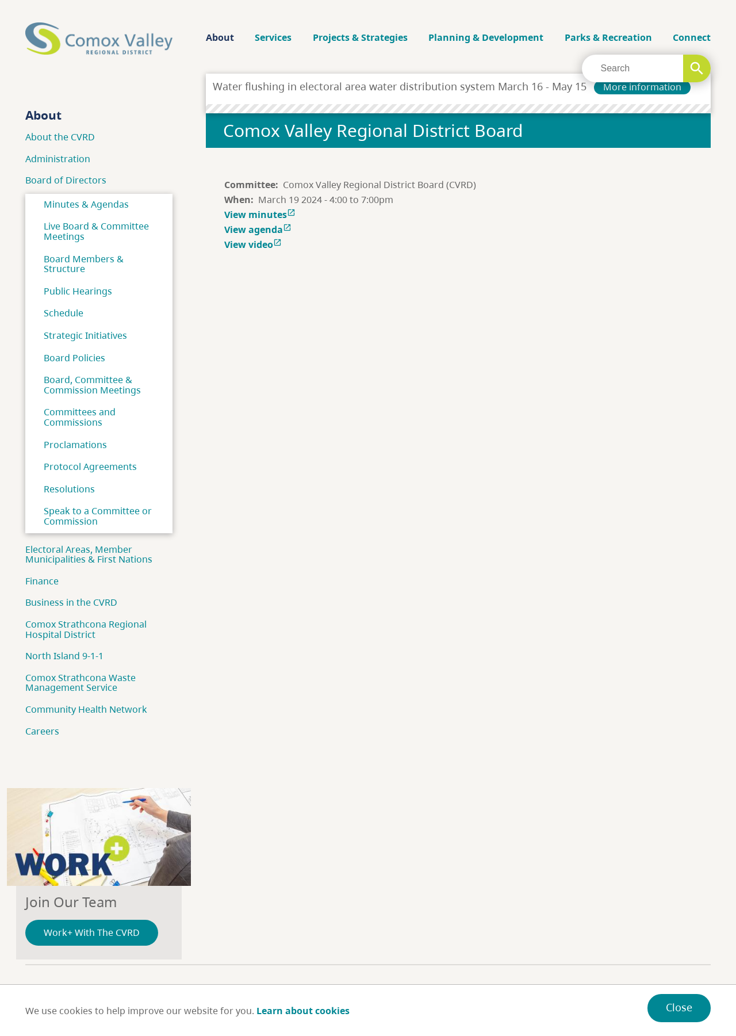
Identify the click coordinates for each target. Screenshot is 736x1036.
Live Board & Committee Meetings (96, 231)
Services (273, 37)
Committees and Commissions (80, 417)
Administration (57, 158)
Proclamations (75, 444)
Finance (42, 581)
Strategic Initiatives (85, 335)
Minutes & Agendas (86, 204)
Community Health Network (86, 709)
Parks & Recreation (608, 37)
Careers (42, 731)
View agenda (259, 229)
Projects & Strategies (360, 37)
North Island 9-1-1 (64, 655)
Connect (692, 37)
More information (642, 87)
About (220, 37)
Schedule (63, 313)
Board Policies (74, 357)
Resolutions (69, 489)
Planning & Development (485, 37)
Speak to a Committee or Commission (98, 515)
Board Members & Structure (84, 264)
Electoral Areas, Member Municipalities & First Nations (88, 554)
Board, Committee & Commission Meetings (92, 384)
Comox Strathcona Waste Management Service (80, 682)
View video (254, 244)
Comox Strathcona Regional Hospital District (86, 629)
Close (679, 1007)
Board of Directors (65, 180)
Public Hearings (78, 291)
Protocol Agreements (90, 466)
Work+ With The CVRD (92, 932)
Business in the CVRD (71, 602)
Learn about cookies (303, 1010)
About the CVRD (60, 137)
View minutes (261, 214)
